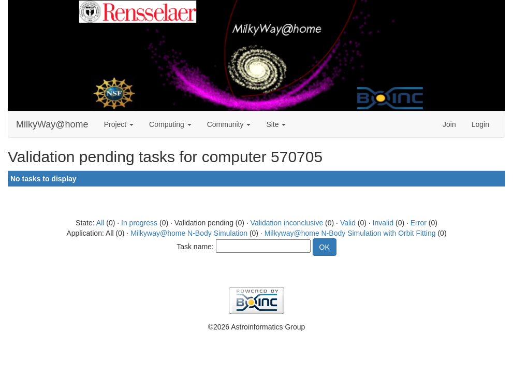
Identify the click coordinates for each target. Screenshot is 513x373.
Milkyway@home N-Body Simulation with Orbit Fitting (350, 233)
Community (229, 124)
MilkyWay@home (52, 124)
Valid (348, 223)
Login (480, 124)
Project (119, 124)
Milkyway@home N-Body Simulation (188, 233)
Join (449, 124)
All (100, 223)
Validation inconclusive (287, 223)
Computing (170, 124)
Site (276, 124)
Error (419, 223)
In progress (139, 223)
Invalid (383, 223)
